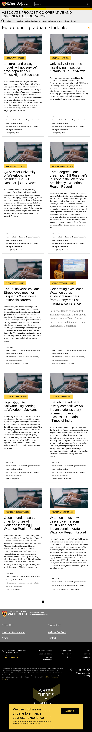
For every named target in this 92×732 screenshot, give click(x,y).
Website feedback (57, 632)
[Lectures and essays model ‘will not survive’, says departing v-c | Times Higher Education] (23, 44)
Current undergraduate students (29, 120)
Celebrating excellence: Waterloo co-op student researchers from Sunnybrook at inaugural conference (67, 296)
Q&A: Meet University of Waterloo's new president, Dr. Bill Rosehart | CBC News (20, 177)
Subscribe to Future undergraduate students (89, 27)
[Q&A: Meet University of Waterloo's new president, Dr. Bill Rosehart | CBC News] (23, 152)
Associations (54, 625)
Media (77, 589)
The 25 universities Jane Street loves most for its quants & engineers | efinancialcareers (22, 294)
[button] (71, 4)
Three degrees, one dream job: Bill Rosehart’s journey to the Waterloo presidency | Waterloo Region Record (69, 179)
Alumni (17, 133)
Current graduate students (14, 123)
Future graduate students (14, 130)
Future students (11, 126)
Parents (17, 479)
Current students (11, 120)
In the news (9, 117)
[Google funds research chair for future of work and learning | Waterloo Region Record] (23, 498)
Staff (12, 133)
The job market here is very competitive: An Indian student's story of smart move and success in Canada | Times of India (66, 411)
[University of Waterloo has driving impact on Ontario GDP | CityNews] (69, 44)
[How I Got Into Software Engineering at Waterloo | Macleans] (23, 383)
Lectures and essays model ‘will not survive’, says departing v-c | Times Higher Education (21, 69)
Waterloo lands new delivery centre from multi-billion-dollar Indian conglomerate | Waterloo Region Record (68, 525)
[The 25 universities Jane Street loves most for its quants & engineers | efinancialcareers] (23, 269)
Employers (24, 250)
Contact (52, 637)
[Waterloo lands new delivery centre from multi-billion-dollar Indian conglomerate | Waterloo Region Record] (69, 498)
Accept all (70, 711)
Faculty (8, 133)
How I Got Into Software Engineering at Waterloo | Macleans (20, 406)
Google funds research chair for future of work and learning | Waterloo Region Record (22, 523)
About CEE (8, 625)
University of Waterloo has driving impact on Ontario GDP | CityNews (67, 67)
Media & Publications (13, 632)
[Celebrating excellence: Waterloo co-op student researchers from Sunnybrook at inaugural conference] (69, 269)
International (67, 479)
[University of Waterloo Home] (11, 4)
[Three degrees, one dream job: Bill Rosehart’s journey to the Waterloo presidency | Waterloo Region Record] (69, 152)
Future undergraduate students (28, 126)
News (5, 637)
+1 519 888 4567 (11, 657)
